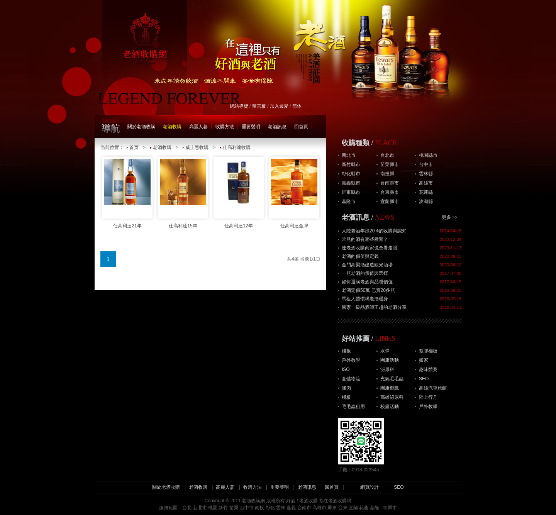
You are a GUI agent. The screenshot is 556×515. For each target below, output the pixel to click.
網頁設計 (369, 487)
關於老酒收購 (141, 126)
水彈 (385, 351)
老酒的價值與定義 (360, 256)
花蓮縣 (426, 192)
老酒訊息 (277, 126)
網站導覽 (239, 106)
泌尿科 (387, 369)
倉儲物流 (351, 378)
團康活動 (389, 360)
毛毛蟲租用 (353, 406)
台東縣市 (389, 192)
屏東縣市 (351, 192)
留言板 (259, 106)
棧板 (346, 351)
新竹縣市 (351, 164)
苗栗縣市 (389, 164)
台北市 (387, 155)
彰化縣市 (351, 173)
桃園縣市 (428, 155)
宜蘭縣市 (389, 201)
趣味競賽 (428, 369)
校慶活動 (389, 406)
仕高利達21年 (127, 192)
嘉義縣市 (351, 183)
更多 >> (450, 217)
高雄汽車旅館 (433, 388)
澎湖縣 (426, 201)
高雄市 (426, 183)
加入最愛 (279, 106)
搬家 (423, 360)
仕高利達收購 (237, 147)
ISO (346, 369)
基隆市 (349, 201)
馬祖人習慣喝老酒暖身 (365, 299)
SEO (424, 378)
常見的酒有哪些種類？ (365, 239)
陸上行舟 (428, 397)
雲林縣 (426, 173)
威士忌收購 (196, 147)
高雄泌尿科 (391, 397)
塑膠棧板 (428, 351)
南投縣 (387, 173)
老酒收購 (172, 126)
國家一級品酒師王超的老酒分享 (374, 307)
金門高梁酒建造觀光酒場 (367, 265)
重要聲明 (251, 126)
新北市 (349, 155)
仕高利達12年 (239, 192)
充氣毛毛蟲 (391, 378)
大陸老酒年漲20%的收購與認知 (374, 231)
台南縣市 (389, 183)
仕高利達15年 (183, 192)
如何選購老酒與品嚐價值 (367, 282)
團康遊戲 (389, 388)
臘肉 (346, 388)
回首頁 (301, 126)
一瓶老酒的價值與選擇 (365, 273)
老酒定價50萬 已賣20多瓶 (368, 290)
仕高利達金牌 (294, 192)
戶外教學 (351, 360)
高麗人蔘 (198, 126)
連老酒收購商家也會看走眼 (369, 248)
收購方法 (224, 126)
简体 (297, 106)
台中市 (426, 164)
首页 (134, 147)
